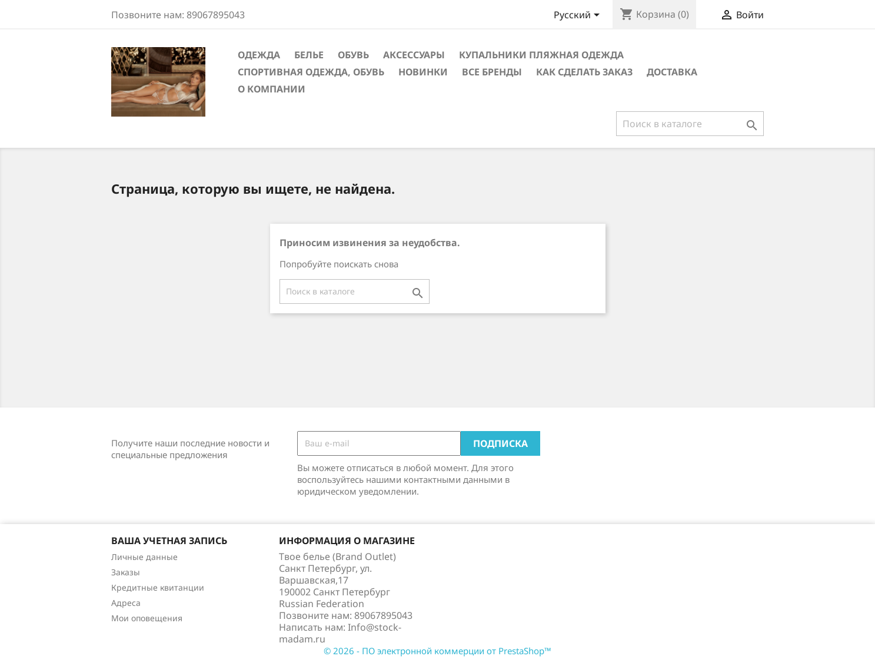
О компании (271, 88)
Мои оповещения (146, 618)
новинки (423, 71)
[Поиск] (690, 123)
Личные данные (144, 556)
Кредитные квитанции (157, 587)
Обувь (353, 54)
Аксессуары (414, 54)
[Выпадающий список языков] (579, 16)
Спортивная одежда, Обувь (311, 71)
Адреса (126, 602)
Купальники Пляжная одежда (541, 54)
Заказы (125, 572)
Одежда (259, 54)
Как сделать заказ (584, 71)
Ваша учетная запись (169, 540)
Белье (309, 54)
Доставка (672, 71)
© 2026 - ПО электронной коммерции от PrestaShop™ (437, 651)
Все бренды (492, 71)
